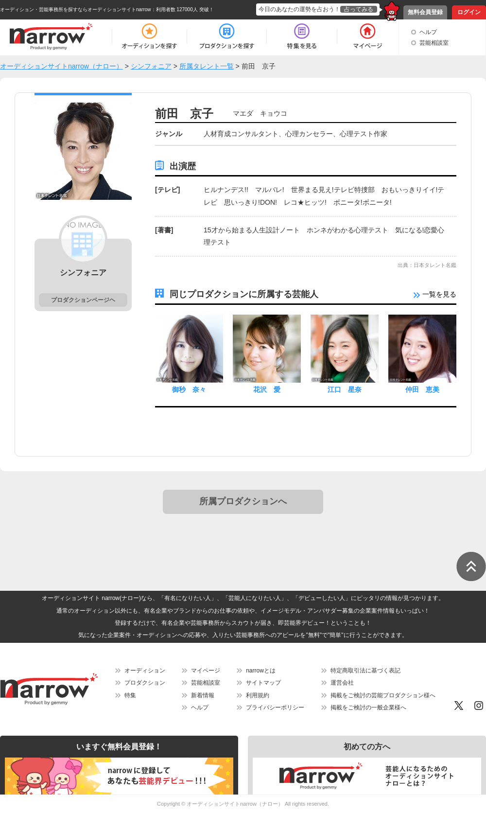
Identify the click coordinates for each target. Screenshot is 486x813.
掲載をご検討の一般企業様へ (368, 707)
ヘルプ (428, 32)
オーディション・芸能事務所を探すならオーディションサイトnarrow (75, 9)
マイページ (205, 670)
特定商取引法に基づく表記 (365, 670)
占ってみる (358, 9)
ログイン (469, 12)
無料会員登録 (425, 12)
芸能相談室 (434, 42)
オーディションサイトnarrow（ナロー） (235, 804)
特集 (130, 695)
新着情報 (202, 695)
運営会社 (342, 682)
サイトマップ (263, 682)
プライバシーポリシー (275, 707)
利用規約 (257, 695)
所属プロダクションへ (243, 501)
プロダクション (144, 682)
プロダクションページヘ (83, 300)
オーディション (144, 670)
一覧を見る (435, 294)
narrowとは (261, 670)
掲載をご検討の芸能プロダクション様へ (382, 695)
